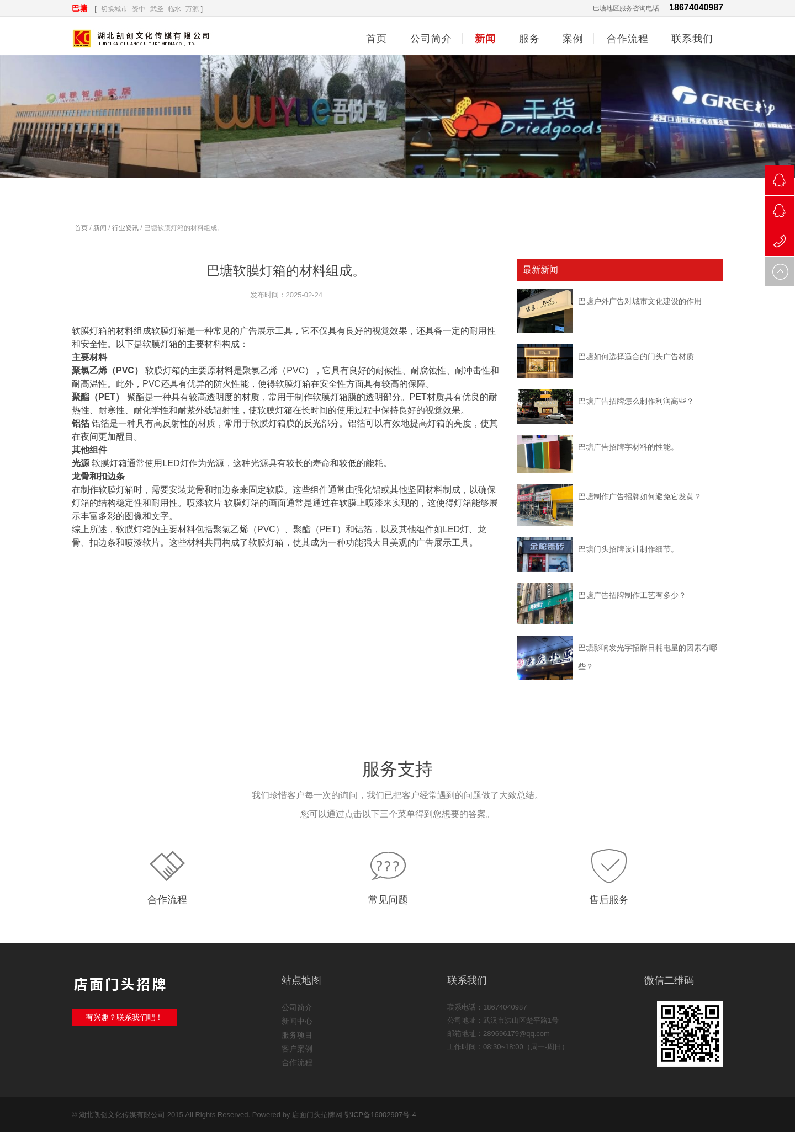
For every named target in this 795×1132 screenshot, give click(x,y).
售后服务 (609, 899)
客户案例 (297, 1048)
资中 (138, 9)
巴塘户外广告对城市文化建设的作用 (640, 301)
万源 (192, 9)
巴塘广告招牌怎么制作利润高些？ (636, 401)
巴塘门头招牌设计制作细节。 (628, 548)
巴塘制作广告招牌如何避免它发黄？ (640, 496)
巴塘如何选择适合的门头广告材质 (636, 356)
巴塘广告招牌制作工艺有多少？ (632, 595)
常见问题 (388, 899)
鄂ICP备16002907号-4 (380, 1114)
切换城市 (114, 9)
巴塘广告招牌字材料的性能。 (628, 446)
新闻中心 (297, 1021)
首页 (376, 38)
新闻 (100, 228)
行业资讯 (125, 228)
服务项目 (297, 1034)
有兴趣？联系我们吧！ (124, 1017)
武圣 (156, 9)
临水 (174, 9)
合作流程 (167, 899)
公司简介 (297, 1007)
